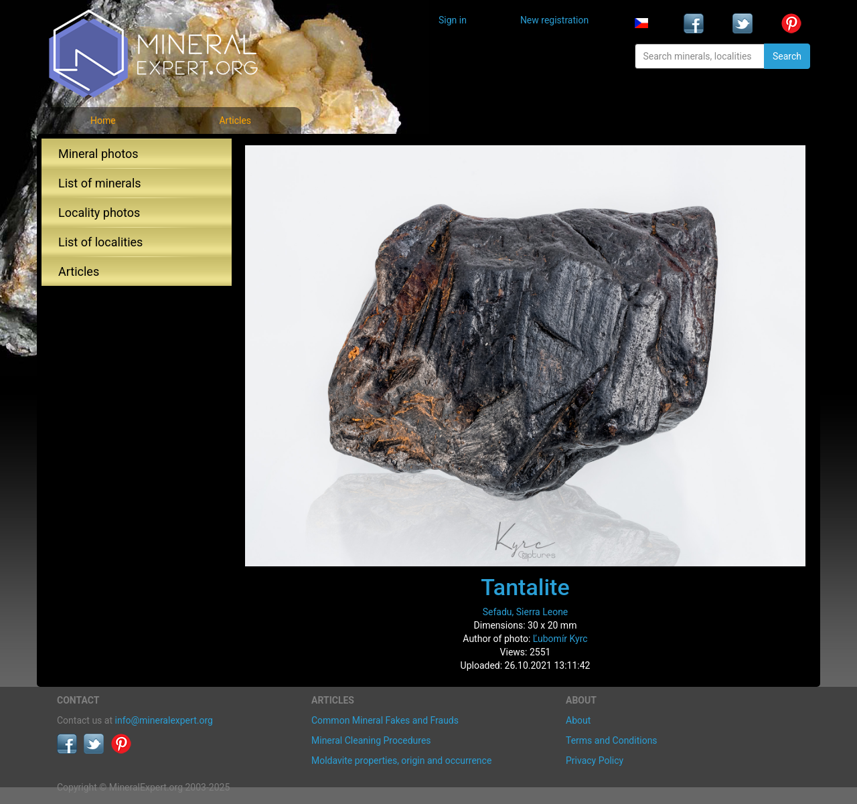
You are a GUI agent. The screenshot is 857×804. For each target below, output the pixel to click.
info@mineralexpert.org (164, 720)
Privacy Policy (594, 760)
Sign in (453, 20)
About (578, 720)
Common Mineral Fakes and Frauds (385, 720)
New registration (554, 20)
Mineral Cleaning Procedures (371, 740)
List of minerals (99, 183)
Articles (235, 120)
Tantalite (525, 587)
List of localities (100, 242)
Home (103, 120)
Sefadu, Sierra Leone (525, 612)
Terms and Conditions (611, 740)
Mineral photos (98, 154)
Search (787, 56)
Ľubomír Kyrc (560, 638)
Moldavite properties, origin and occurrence (401, 760)
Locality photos (99, 213)
